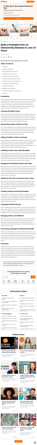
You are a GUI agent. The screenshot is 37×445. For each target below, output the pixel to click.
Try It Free (18, 18)
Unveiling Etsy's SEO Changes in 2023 (26, 303)
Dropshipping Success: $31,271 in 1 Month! (9, 318)
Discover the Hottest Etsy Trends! (25, 316)
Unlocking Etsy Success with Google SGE (27, 298)
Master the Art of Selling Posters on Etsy (9, 316)
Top (34, 442)
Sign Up (33, 276)
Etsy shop (5, 41)
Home (1, 41)
